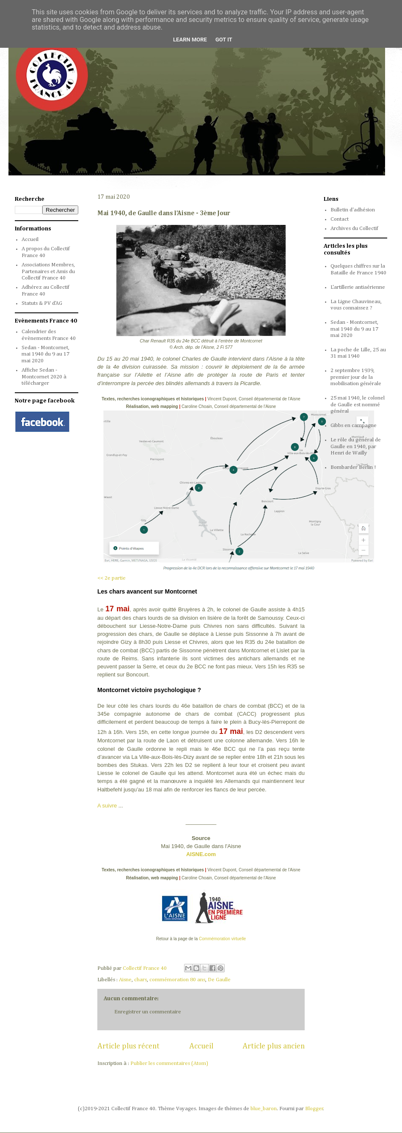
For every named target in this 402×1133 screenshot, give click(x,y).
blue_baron (264, 1108)
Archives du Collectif (354, 228)
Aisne (125, 979)
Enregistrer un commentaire (147, 1012)
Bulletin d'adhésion (352, 210)
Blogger (314, 1108)
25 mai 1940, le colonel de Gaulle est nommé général (357, 404)
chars (140, 979)
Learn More (190, 39)
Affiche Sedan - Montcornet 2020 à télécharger (44, 376)
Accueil (201, 1046)
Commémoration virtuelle (222, 938)
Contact (339, 219)
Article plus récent (128, 1046)
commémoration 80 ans (177, 979)
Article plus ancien (273, 1046)
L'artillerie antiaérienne (357, 287)
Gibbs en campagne (353, 425)
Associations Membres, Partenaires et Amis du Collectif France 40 (48, 271)
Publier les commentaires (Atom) (169, 1063)
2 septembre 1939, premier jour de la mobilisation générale (355, 377)
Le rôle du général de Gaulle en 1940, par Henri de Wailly (355, 446)
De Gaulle (219, 979)
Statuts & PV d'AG (42, 303)
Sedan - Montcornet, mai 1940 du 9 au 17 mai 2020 (45, 354)
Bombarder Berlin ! (353, 467)
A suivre (107, 805)
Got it (223, 39)
